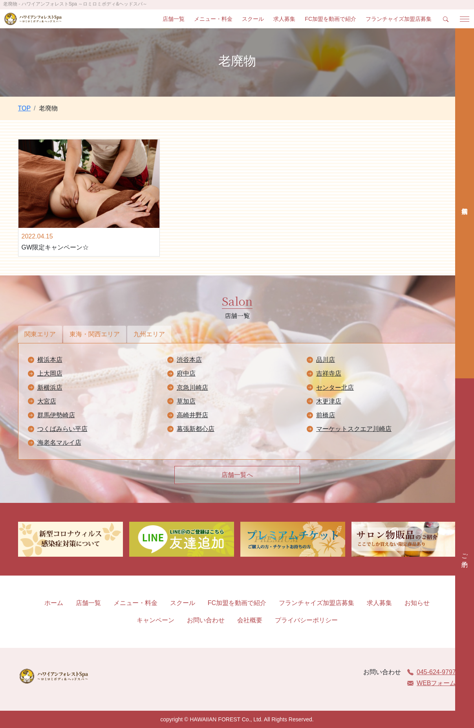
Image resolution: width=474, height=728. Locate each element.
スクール (253, 19)
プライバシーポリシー (306, 620)
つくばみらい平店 (62, 428)
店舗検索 (464, 203)
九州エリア (149, 334)
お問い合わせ (206, 620)
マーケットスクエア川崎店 (354, 428)
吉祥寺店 (328, 373)
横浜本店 (49, 359)
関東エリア (40, 334)
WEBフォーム (431, 683)
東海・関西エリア (95, 334)
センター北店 (335, 387)
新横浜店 (49, 387)
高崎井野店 (192, 415)
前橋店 (325, 415)
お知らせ (417, 603)
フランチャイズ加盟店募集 (399, 19)
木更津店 (328, 401)
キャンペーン (155, 620)
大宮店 (46, 401)
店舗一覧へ (237, 474)
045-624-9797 (431, 672)
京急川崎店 (192, 387)
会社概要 (249, 620)
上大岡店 (49, 373)
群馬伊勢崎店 (56, 415)
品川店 (325, 359)
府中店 (186, 373)
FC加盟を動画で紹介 (330, 19)
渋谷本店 (189, 359)
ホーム (53, 603)
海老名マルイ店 (59, 442)
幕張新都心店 (195, 428)
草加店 (186, 401)
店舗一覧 (174, 19)
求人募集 (284, 19)
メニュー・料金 (213, 19)
